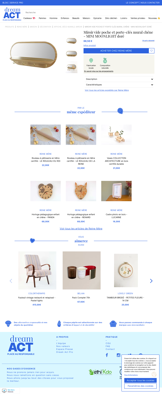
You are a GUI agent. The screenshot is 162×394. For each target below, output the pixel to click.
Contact (110, 349)
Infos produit (90, 45)
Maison (33, 27)
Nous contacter (150, 2)
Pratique (112, 337)
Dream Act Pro (64, 352)
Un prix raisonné (148, 40)
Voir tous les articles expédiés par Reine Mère (107, 90)
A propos (62, 337)
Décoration (45, 27)
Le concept (132, 2)
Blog (5, 2)
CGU (108, 343)
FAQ (108, 346)
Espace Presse (64, 349)
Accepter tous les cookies (140, 380)
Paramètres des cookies (140, 386)
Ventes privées (138, 18)
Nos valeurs (63, 346)
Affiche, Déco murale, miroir (68, 27)
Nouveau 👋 (154, 18)
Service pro (16, 2)
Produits (9, 27)
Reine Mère (22, 27)
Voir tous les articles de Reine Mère (81, 228)
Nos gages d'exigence (21, 368)
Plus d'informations (131, 375)
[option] (71, 41)
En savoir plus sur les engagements (98, 71)
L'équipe (61, 343)
